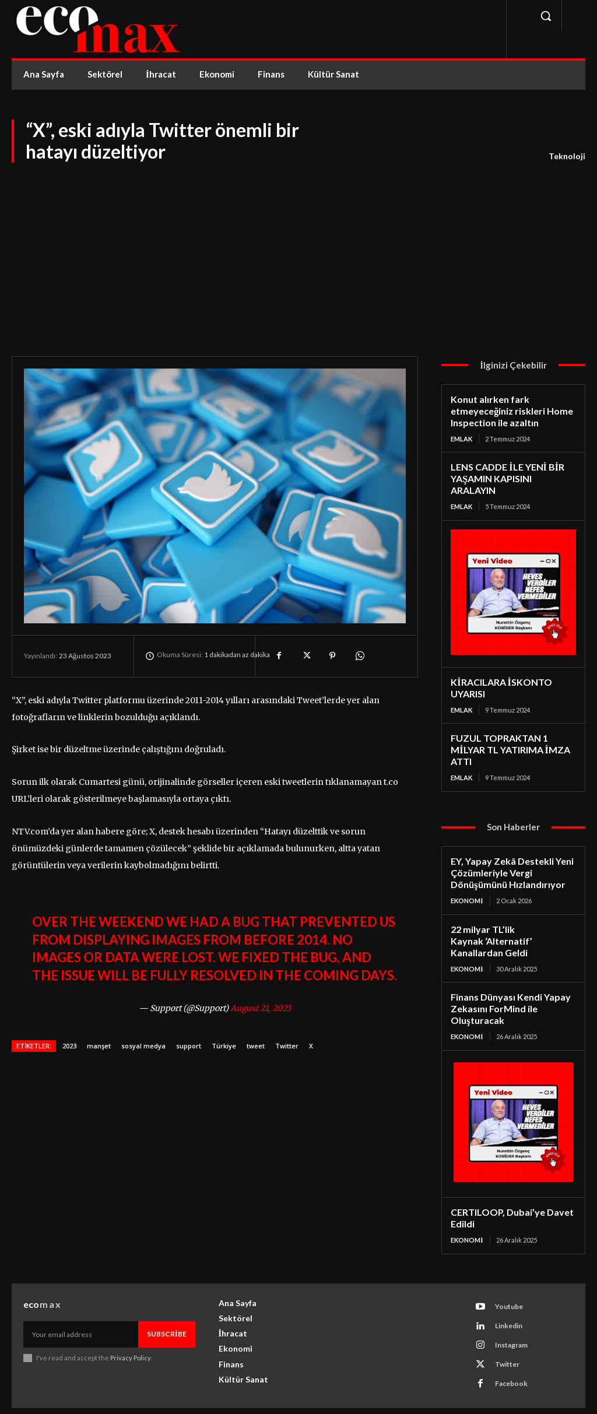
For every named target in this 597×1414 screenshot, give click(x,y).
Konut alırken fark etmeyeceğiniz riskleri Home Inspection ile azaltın (509, 410)
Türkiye (224, 1045)
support (188, 1045)
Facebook (510, 1356)
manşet (99, 1045)
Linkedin (508, 1298)
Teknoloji (567, 156)
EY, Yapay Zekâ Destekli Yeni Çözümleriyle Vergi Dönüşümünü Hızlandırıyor (509, 853)
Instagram (510, 1318)
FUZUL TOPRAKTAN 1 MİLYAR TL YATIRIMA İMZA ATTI (508, 731)
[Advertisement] (298, 251)
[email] (80, 1307)
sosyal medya (143, 1045)
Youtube (508, 1279)
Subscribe (167, 1307)
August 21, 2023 (260, 1008)
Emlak (461, 436)
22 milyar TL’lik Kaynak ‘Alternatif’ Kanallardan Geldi (489, 918)
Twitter (286, 1045)
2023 (69, 1045)
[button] (545, 15)
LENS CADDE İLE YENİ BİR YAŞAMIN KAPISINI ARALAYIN (512, 469)
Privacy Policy (130, 1331)
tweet (256, 1045)
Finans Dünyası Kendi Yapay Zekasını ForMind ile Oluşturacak (507, 984)
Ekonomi (467, 879)
